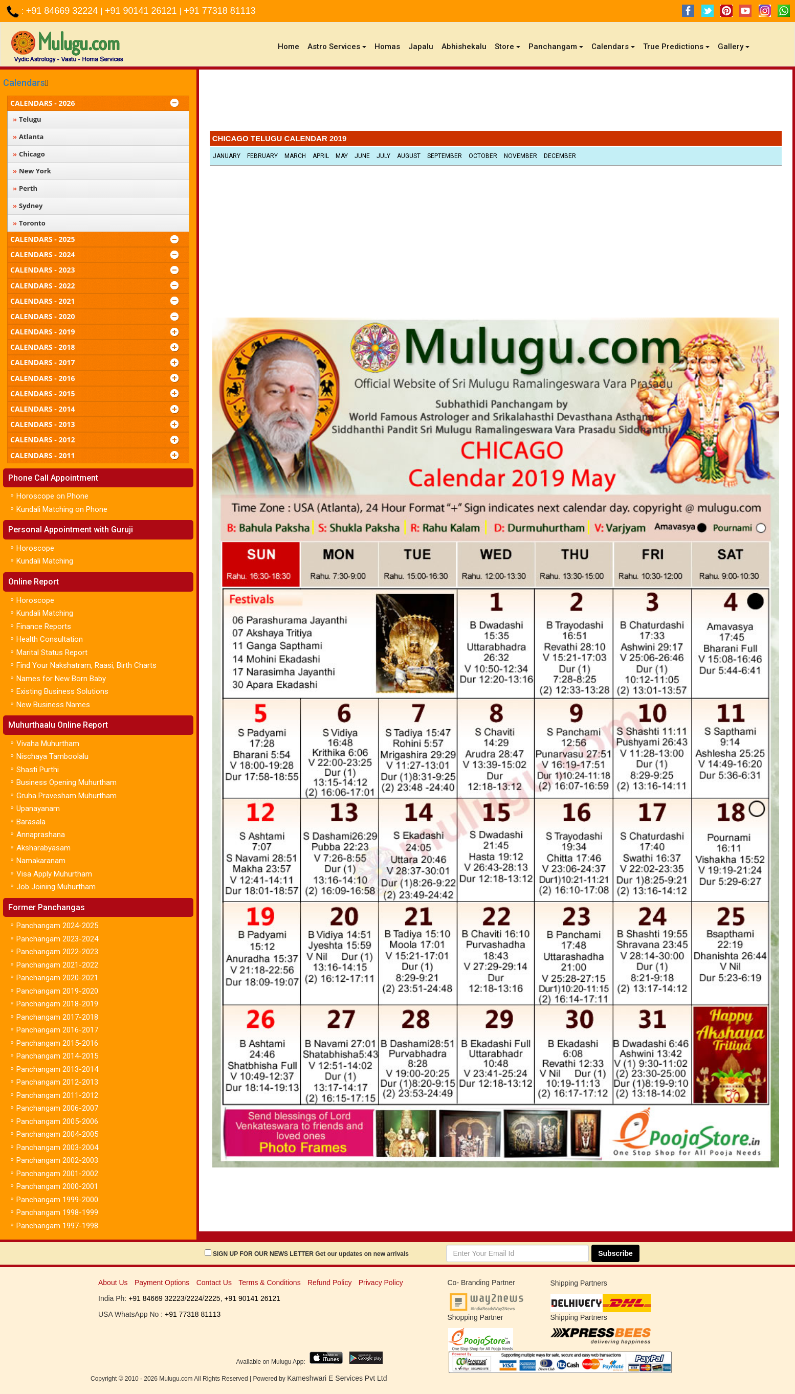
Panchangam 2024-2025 (57, 925)
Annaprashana (40, 834)
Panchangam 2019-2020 (57, 991)
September (444, 156)
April (321, 156)
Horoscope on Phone (52, 496)
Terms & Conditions (269, 1282)
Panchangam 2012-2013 (57, 1082)
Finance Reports (43, 626)
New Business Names (53, 704)
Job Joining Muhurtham (56, 886)
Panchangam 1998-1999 (57, 1212)
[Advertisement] (495, 103)
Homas (387, 46)
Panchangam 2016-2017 (57, 1030)
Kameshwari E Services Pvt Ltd (337, 1378)
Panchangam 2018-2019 (57, 1003)
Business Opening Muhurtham (66, 782)
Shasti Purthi (37, 769)
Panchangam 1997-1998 (57, 1225)
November (520, 156)
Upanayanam (38, 808)
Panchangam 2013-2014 (57, 1069)
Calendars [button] (613, 46)
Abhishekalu (464, 46)
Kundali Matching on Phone (61, 509)
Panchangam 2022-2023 (57, 951)
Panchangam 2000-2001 (57, 1186)
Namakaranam (40, 860)
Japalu (420, 46)
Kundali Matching (44, 561)
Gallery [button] (733, 46)
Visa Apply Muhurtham (54, 874)
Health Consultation (49, 639)
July (383, 156)
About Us (113, 1282)
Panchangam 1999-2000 (57, 1199)
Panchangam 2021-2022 (57, 965)
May (342, 156)
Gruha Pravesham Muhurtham (66, 795)
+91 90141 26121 (142, 11)
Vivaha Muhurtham (47, 743)
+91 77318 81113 (220, 11)
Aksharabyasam (43, 847)
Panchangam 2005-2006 (57, 1121)
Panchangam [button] (555, 46)
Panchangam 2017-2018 (57, 1017)
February (262, 156)
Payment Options (162, 1282)
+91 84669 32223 (156, 1298)
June (362, 156)
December (560, 156)
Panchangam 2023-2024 (57, 938)
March (295, 156)
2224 (194, 1298)
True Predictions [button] (676, 46)
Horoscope (35, 548)
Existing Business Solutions (62, 691)
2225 (212, 1298)
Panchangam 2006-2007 (57, 1108)
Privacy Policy (381, 1282)
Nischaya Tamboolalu (52, 756)
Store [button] (507, 46)
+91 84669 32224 (63, 11)
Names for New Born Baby (61, 678)
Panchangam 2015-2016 (57, 1043)
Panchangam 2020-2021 (57, 977)
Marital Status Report (51, 652)
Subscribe (615, 1253)
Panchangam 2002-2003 (57, 1160)
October (483, 156)
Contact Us (214, 1282)
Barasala (31, 821)
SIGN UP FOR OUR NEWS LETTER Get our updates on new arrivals (311, 1253)
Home (290, 46)
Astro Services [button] (336, 46)
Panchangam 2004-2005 (57, 1134)
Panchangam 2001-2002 (57, 1173)
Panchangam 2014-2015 (57, 1056)
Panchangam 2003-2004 (57, 1147)
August (409, 156)
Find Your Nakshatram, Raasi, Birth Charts (86, 665)
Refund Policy (329, 1282)
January (226, 156)
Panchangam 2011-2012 (57, 1095)
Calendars (24, 82)
